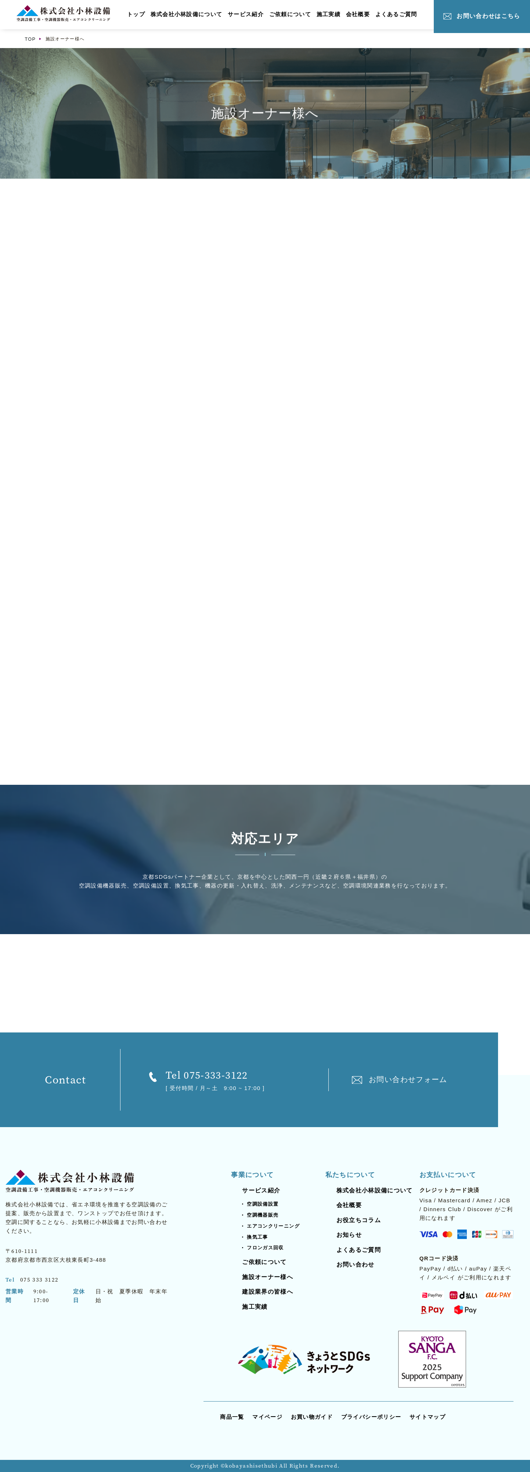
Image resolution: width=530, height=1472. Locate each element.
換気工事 (257, 1237)
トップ (136, 14)
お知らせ (349, 1235)
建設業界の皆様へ (267, 1292)
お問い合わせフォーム (408, 1080)
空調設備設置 (262, 1204)
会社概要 (359, 14)
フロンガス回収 (265, 1248)
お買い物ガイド (312, 1417)
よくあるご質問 (397, 14)
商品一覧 (232, 1417)
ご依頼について (290, 14)
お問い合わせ (355, 1265)
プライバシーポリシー (371, 1417)
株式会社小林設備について (187, 14)
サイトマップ (428, 1417)
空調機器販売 (262, 1215)
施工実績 (329, 14)
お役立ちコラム (358, 1220)
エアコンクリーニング (273, 1226)
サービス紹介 (246, 14)
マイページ (267, 1417)
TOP (30, 39)
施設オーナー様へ (267, 1277)
